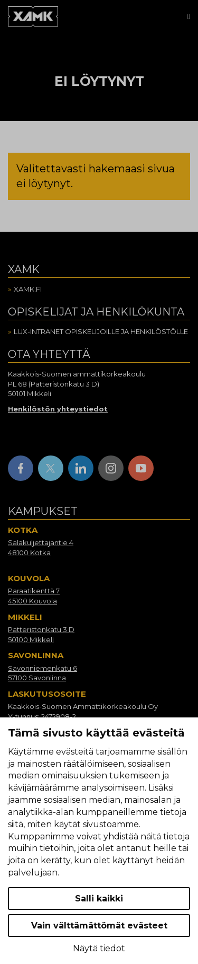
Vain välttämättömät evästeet (99, 926)
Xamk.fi (28, 289)
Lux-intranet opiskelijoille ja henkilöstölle (101, 331)
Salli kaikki (99, 898)
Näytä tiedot (99, 948)
